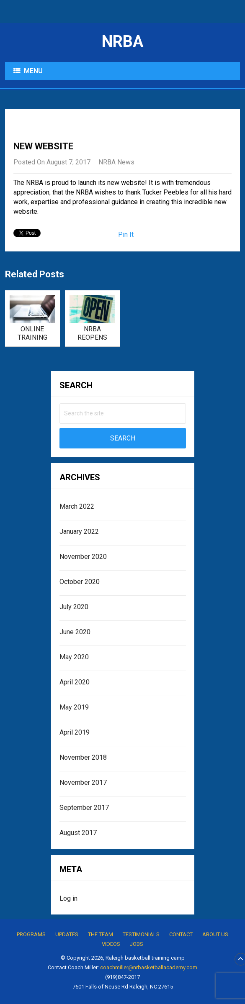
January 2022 (79, 531)
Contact (181, 934)
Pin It (126, 234)
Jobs (136, 944)
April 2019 (74, 732)
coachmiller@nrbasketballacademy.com (148, 967)
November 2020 (83, 557)
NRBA (122, 41)
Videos (111, 944)
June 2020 (74, 632)
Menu (33, 71)
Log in (68, 898)
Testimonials (141, 934)
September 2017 (84, 808)
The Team (100, 934)
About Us (215, 934)
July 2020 (73, 607)
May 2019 (74, 707)
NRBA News (116, 162)
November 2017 (83, 782)
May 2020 (74, 657)
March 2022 (76, 506)
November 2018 (83, 757)
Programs (31, 934)
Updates (66, 934)
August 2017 (78, 833)
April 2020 (74, 682)
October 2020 (79, 582)
